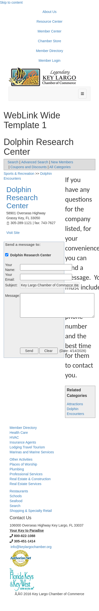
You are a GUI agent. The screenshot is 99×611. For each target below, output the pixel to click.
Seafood (16, 501)
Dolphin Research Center (22, 198)
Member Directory (49, 51)
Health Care (19, 433)
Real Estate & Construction (30, 479)
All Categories (60, 167)
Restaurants (19, 491)
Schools (16, 496)
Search (13, 162)
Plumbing (17, 469)
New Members (62, 162)
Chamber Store (49, 41)
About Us (50, 12)
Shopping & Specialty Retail (31, 511)
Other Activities (21, 459)
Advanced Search (34, 162)
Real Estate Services (25, 484)
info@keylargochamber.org (31, 547)
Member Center (49, 31)
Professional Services (26, 474)
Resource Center (50, 21)
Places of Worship (23, 464)
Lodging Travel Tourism (27, 447)
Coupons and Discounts (28, 167)
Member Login (50, 60)
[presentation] (57, 333)
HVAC (14, 437)
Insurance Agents (23, 442)
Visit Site (13, 233)
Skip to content (11, 2)
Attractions (75, 404)
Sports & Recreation (19, 174)
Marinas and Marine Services (32, 452)
